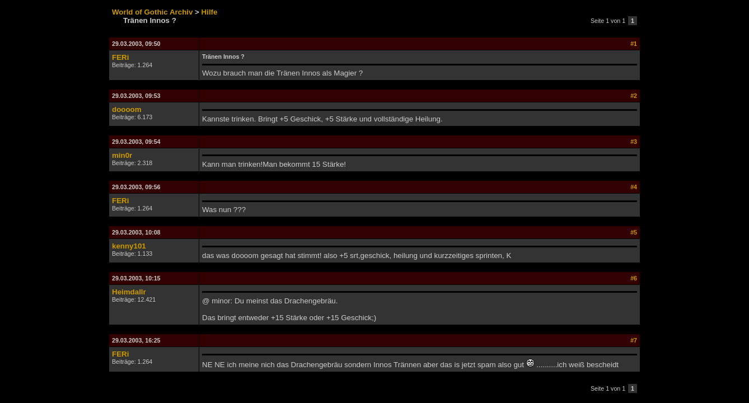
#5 (633, 232)
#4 (633, 187)
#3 (633, 141)
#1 (633, 43)
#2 (633, 95)
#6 (633, 278)
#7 (633, 340)
